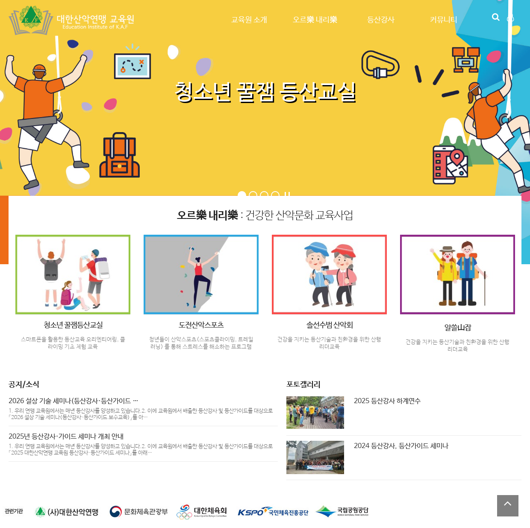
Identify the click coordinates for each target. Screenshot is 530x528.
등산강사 (378, 20)
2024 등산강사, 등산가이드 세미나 (402, 445)
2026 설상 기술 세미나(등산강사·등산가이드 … (73, 401)
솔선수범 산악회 (329, 325)
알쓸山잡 (458, 328)
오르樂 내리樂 (313, 20)
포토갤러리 (303, 385)
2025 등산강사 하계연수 (388, 401)
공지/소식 (24, 385)
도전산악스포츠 (201, 325)
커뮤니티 (441, 20)
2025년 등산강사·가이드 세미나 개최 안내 (66, 437)
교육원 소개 (247, 20)
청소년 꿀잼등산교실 (73, 325)
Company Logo (73, 20)
